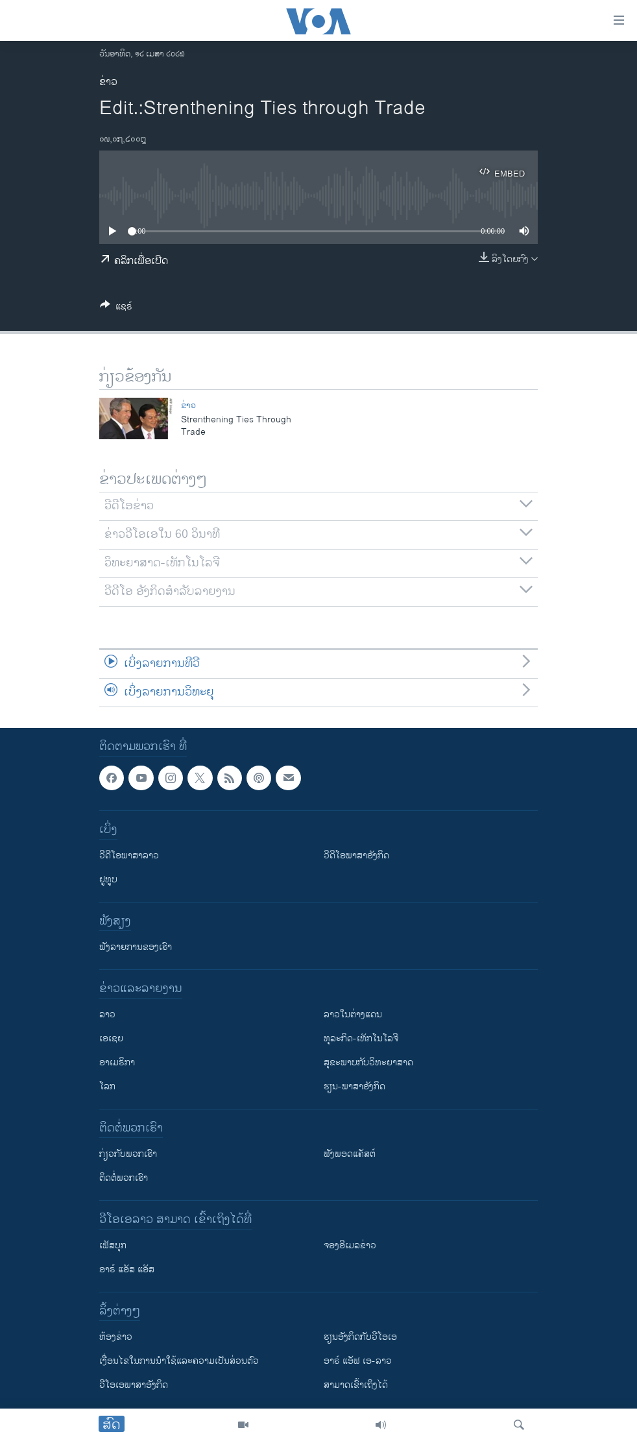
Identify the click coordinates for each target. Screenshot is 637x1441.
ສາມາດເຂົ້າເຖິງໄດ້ (356, 1385)
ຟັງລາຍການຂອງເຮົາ (135, 947)
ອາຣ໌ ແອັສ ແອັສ (126, 1269)
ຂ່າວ (108, 82)
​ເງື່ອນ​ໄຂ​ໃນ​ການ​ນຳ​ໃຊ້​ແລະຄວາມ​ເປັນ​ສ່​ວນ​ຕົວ (179, 1361)
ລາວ (107, 1014)
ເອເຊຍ (111, 1038)
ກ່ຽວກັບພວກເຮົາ (128, 1154)
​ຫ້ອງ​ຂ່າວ (115, 1337)
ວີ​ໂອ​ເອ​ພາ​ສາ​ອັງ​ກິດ (133, 1385)
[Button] (116, 309)
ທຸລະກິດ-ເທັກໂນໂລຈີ (361, 1038)
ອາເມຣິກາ (117, 1062)
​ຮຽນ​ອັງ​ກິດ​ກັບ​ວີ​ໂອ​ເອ (360, 1337)
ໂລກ (107, 1086)
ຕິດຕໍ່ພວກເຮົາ (123, 1178)
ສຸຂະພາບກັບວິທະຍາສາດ (368, 1062)
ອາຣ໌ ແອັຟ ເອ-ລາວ (358, 1361)
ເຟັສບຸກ (112, 1245)
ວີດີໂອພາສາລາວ (129, 855)
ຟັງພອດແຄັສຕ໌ (350, 1154)
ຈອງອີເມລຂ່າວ (350, 1245)
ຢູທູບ (108, 879)
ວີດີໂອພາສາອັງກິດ (356, 855)
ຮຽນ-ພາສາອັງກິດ (354, 1086)
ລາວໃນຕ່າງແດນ (353, 1014)
